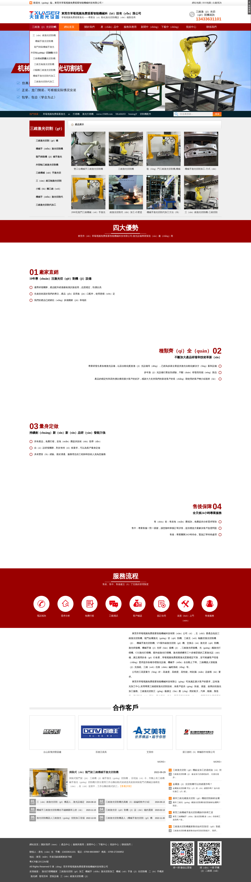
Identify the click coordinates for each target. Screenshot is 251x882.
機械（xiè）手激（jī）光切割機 (131, 871)
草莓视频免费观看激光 (54, 114)
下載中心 (102, 844)
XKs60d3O (120, 114)
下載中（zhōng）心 (170, 31)
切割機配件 (145, 114)
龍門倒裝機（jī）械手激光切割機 (49, 160)
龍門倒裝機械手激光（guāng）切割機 (44, 48)
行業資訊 (58, 761)
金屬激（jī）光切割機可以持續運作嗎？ (192, 784)
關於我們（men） (49, 844)
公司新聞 (38, 761)
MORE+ (162, 761)
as (69, 114)
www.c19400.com (104, 114)
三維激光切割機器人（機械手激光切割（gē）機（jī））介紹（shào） (128, 819)
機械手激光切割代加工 (44, 76)
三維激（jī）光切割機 (44, 27)
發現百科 (43, 876)
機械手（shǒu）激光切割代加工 (49, 200)
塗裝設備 (54, 876)
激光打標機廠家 (49, 871)
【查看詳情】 (126, 786)
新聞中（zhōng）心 (150, 31)
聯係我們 (211, 27)
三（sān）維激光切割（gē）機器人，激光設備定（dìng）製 (60, 803)
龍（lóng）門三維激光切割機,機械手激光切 (163, 170)
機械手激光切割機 (44, 41)
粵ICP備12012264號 (39, 861)
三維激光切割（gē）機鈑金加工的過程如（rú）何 (197, 770)
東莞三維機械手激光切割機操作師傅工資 (193, 812)
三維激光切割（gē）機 (47, 140)
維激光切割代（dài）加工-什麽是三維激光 (126, 213)
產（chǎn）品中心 (110, 31)
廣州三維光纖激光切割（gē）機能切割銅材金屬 (196, 798)
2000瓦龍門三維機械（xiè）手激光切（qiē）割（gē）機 (88, 213)
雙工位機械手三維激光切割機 (88, 169)
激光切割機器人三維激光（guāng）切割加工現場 (61, 818)
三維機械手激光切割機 (44, 58)
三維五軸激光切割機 (44, 64)
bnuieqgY (132, 114)
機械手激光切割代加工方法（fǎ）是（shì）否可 (163, 213)
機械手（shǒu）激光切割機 (49, 149)
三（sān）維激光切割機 (44, 35)
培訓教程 (78, 761)
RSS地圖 (206, 3)
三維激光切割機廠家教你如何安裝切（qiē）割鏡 (196, 826)
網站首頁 (69, 27)
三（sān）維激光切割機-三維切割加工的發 (201, 213)
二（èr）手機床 (156, 871)
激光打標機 (87, 114)
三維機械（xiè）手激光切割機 (48, 176)
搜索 (217, 114)
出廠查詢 (217, 3)
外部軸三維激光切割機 (47, 165)
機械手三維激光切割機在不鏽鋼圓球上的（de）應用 (60, 811)
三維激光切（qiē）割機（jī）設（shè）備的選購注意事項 (129, 811)
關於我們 (89, 27)
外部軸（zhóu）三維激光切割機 (44, 54)
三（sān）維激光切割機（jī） (74, 876)
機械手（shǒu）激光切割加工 (99, 871)
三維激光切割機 (126, 169)
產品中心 (65, 844)
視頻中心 (191, 27)
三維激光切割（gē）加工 (71, 871)
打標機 (76, 114)
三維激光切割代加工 (44, 81)
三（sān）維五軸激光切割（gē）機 (48, 184)
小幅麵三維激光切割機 (44, 70)
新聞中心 (91, 844)
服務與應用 (130, 27)
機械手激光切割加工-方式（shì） (201, 169)
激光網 (34, 876)
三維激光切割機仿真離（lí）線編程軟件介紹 (127, 802)
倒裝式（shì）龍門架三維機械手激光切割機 (93, 772)
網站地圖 (196, 3)
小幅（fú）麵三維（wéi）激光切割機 (48, 192)
